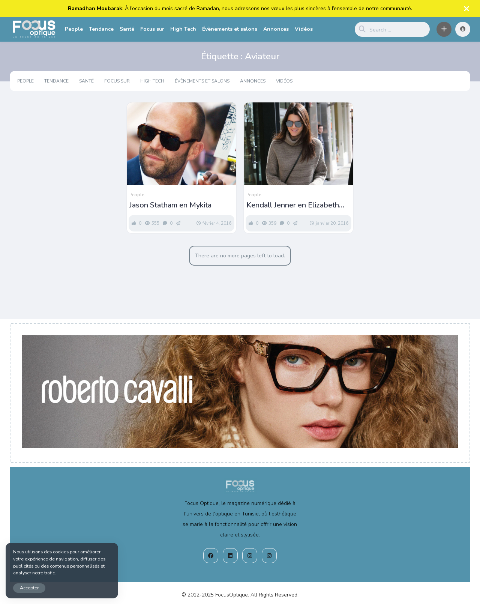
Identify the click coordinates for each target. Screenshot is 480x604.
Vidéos (304, 29)
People (74, 29)
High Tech (183, 29)
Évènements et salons (229, 29)
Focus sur (152, 29)
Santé (127, 29)
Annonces (276, 29)
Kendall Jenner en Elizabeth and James (292, 205)
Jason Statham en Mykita (170, 205)
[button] (444, 29)
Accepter (29, 587)
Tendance (101, 29)
